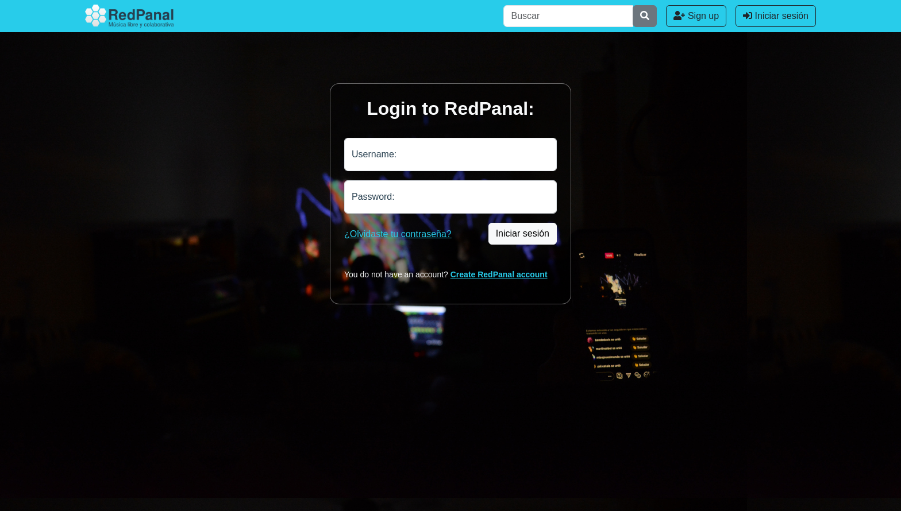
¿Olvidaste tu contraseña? (398, 234)
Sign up (696, 16)
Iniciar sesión (775, 16)
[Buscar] (568, 16)
